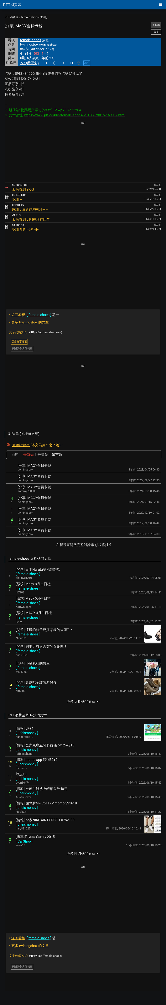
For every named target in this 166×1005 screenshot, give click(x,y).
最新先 (28, 455)
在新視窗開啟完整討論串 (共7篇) (84, 544)
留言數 (57, 455)
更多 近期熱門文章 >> (83, 701)
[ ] (28, 574)
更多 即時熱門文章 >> (83, 853)
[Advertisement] (83, 152)
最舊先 (43, 455)
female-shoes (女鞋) (34, 17)
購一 (34, 315)
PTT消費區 (11, 17)
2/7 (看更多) (29, 63)
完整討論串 (21, 445)
